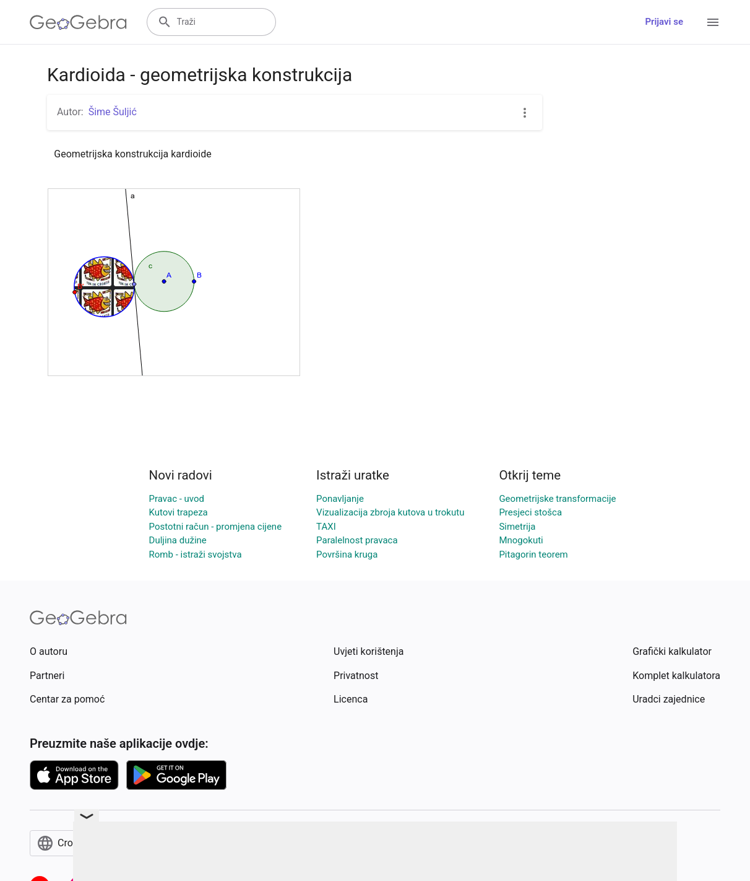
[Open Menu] (712, 22)
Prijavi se (664, 21)
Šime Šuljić (112, 112)
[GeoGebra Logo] (78, 22)
